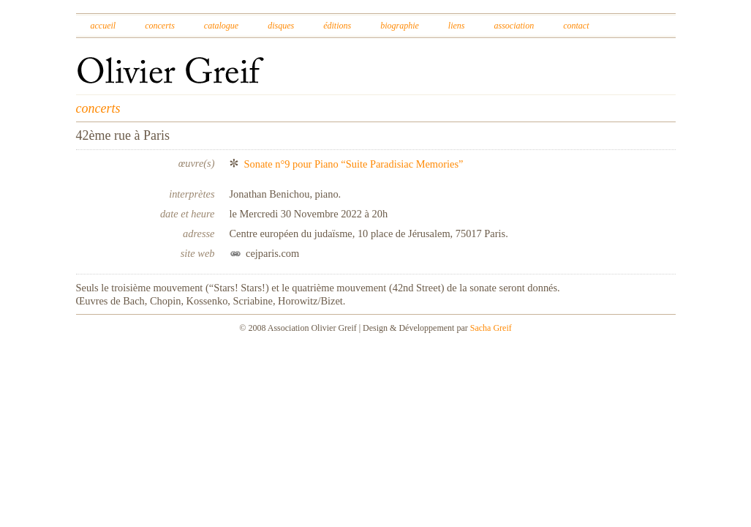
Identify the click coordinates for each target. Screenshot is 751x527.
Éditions (337, 25)
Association (514, 25)
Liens (456, 25)
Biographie (399, 25)
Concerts (160, 25)
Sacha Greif (491, 328)
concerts (98, 108)
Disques (281, 25)
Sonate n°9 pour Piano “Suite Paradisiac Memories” (354, 164)
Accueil (103, 25)
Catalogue (221, 25)
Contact (576, 25)
